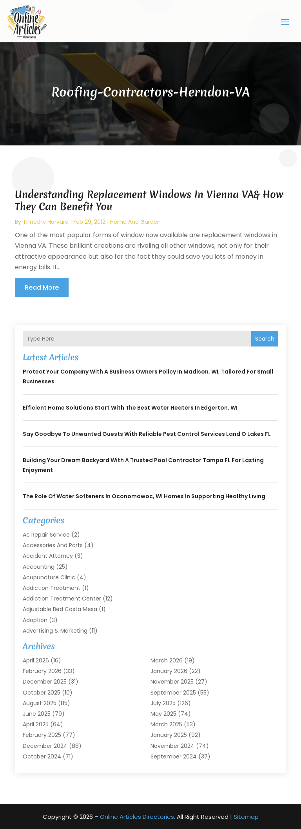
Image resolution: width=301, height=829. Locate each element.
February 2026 (42, 671)
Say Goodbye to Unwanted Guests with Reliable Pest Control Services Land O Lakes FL (147, 434)
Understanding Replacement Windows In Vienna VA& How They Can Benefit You (149, 200)
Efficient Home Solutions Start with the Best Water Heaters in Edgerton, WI (130, 408)
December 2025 (45, 682)
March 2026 (166, 660)
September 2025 (173, 692)
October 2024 (42, 756)
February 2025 (42, 735)
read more (42, 287)
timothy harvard (46, 221)
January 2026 (168, 671)
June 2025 (37, 714)
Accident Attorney (48, 556)
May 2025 (163, 714)
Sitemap (246, 817)
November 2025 (172, 682)
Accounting (38, 566)
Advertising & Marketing (55, 630)
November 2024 (172, 745)
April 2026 (36, 660)
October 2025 (41, 692)
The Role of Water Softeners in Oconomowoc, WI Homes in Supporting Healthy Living (144, 496)
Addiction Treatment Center (62, 598)
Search (264, 338)
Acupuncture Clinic (49, 577)
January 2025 (168, 735)
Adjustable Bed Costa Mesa (60, 609)
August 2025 (39, 703)
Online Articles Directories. (137, 817)
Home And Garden (135, 221)
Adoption (35, 620)
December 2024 (45, 745)
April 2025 (36, 724)
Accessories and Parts (53, 545)
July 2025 (163, 703)
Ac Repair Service (46, 535)
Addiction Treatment (51, 588)
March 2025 (166, 724)
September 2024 (173, 756)
